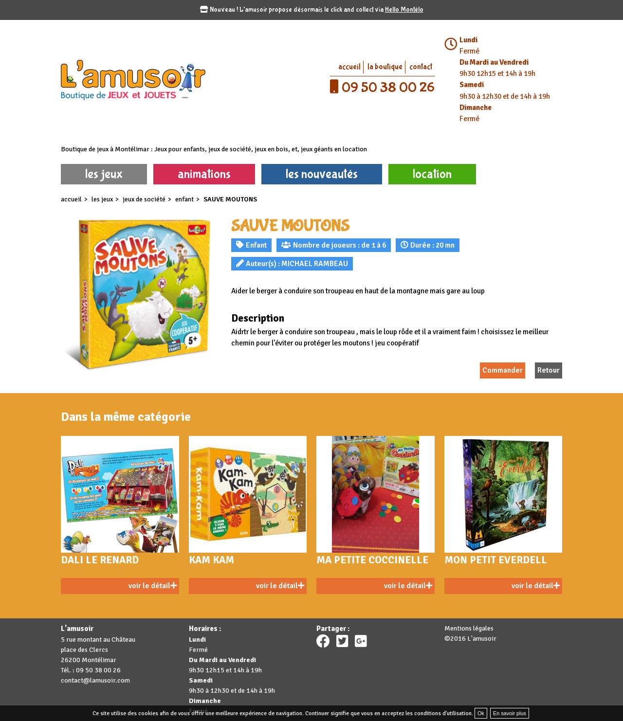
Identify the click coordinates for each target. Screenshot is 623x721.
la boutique (385, 67)
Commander (502, 370)
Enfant (184, 199)
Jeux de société (144, 199)
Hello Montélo (404, 10)
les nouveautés (322, 173)
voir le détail (152, 585)
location (432, 173)
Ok (480, 713)
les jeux (104, 173)
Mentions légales (469, 628)
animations (204, 173)
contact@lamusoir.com (95, 680)
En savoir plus (509, 713)
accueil (349, 67)
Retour (548, 370)
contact (420, 67)
